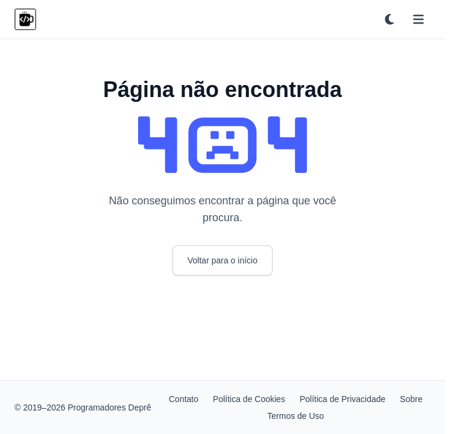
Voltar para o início (222, 260)
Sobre (411, 399)
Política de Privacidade (342, 399)
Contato (183, 399)
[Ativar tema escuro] (389, 19)
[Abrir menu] (418, 19)
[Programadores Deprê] (25, 19)
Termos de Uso (295, 416)
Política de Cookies (249, 399)
